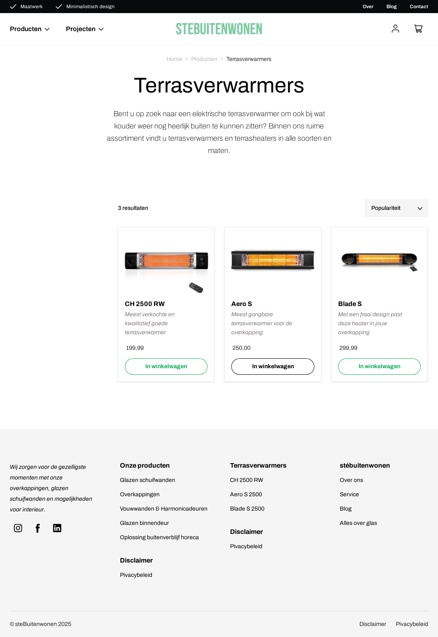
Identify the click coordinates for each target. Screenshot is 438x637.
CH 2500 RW (145, 303)
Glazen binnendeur (144, 523)
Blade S (350, 303)
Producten (204, 59)
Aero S (241, 303)
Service (349, 494)
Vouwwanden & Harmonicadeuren (164, 509)
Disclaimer (136, 560)
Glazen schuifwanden (147, 480)
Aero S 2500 (246, 494)
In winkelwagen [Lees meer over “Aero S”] (273, 366)
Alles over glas (358, 523)
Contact (419, 6)
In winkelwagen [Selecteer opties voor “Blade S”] (379, 366)
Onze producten (145, 465)
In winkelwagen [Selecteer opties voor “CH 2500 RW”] (166, 366)
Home (174, 59)
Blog (391, 6)
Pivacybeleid (136, 575)
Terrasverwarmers (258, 465)
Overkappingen (140, 494)
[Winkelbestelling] (396, 208)
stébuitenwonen (365, 465)
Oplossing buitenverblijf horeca (159, 537)
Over (368, 6)
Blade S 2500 (247, 509)
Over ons (351, 480)
